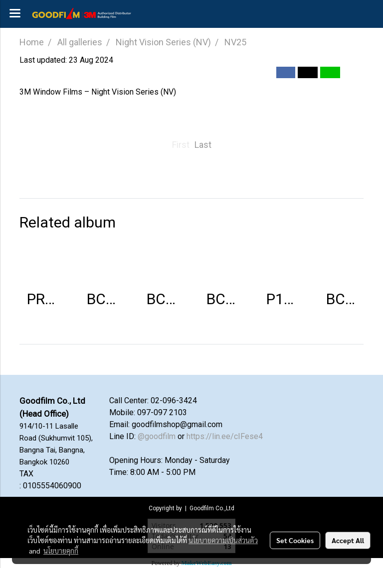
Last (202, 144)
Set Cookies (295, 540)
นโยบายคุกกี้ (60, 550)
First (181, 144)
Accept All (348, 540)
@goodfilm (157, 436)
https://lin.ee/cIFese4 (225, 436)
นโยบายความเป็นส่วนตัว (223, 540)
